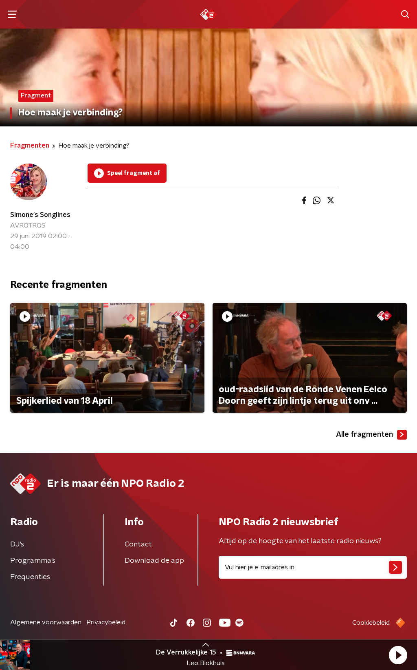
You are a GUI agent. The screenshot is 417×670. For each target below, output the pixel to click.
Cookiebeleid (371, 622)
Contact (138, 544)
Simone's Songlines (40, 215)
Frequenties (30, 577)
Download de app (154, 560)
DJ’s (17, 544)
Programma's (32, 560)
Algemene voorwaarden (45, 622)
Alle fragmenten (371, 435)
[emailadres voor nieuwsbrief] (313, 567)
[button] (398, 655)
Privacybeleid (105, 622)
